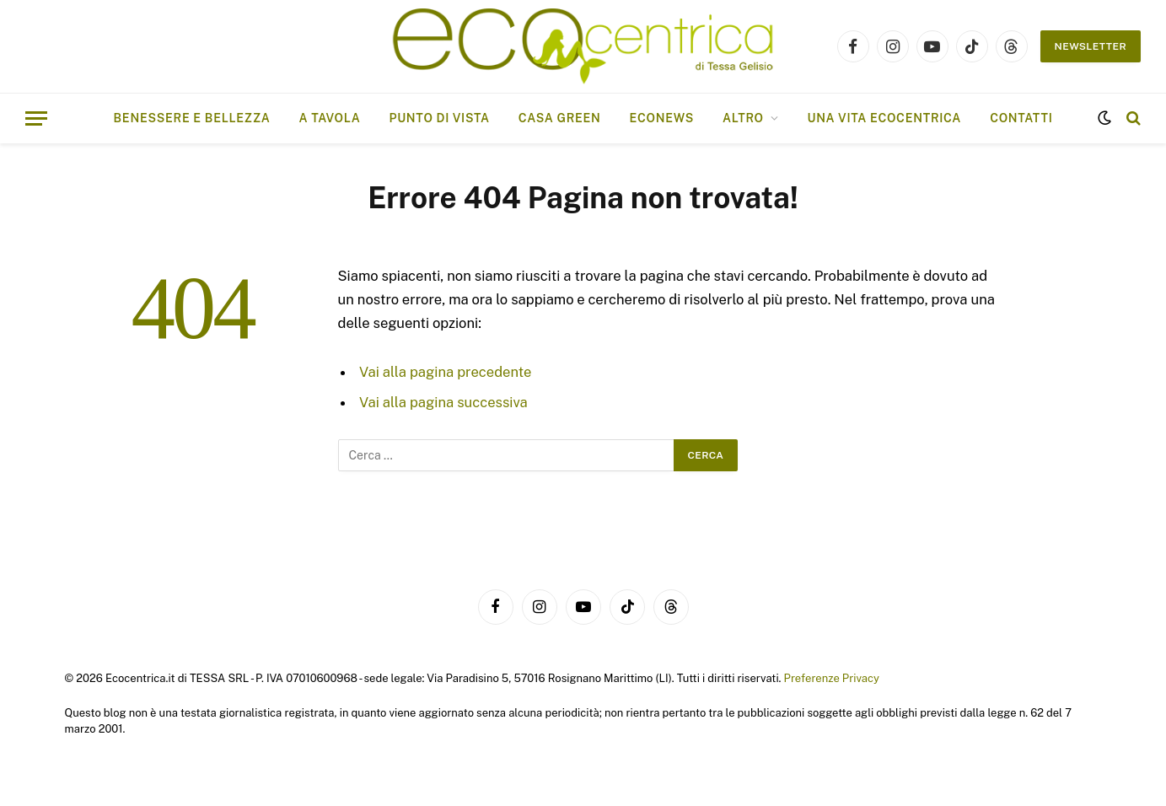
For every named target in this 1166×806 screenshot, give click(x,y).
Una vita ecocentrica (884, 118)
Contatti (1021, 118)
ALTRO (743, 118)
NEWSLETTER (1090, 46)
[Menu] (36, 118)
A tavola (330, 118)
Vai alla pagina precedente (445, 371)
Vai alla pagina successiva (443, 402)
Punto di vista (439, 118)
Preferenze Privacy (831, 678)
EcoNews (662, 118)
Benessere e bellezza (192, 118)
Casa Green (560, 118)
